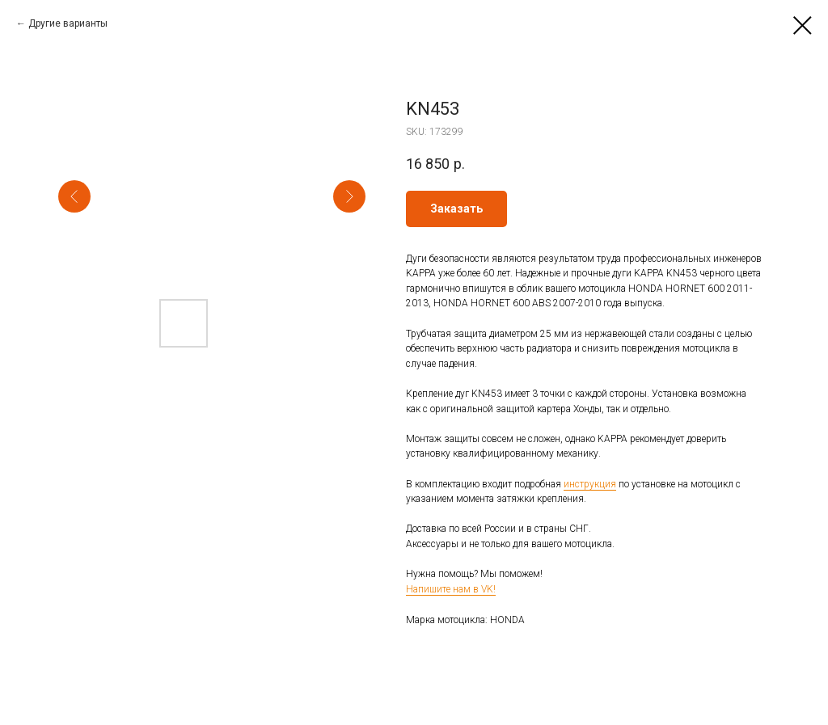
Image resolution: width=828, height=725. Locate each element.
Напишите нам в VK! (451, 589)
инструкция (590, 484)
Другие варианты (68, 23)
